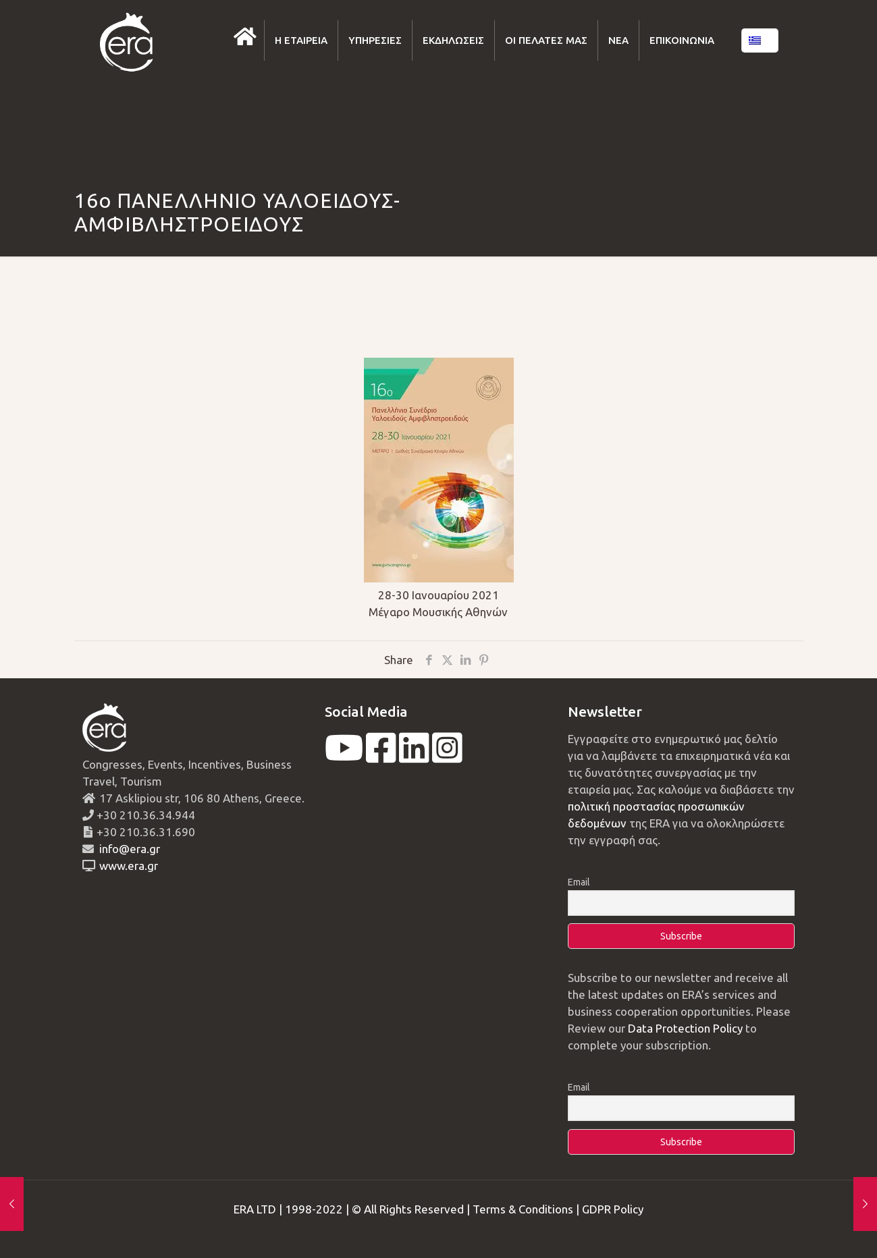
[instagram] (447, 756)
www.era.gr (126, 865)
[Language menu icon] (759, 40)
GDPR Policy (612, 1209)
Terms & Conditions (523, 1209)
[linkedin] (414, 756)
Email (579, 882)
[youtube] (344, 756)
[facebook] (381, 756)
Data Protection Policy (685, 1028)
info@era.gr (128, 848)
